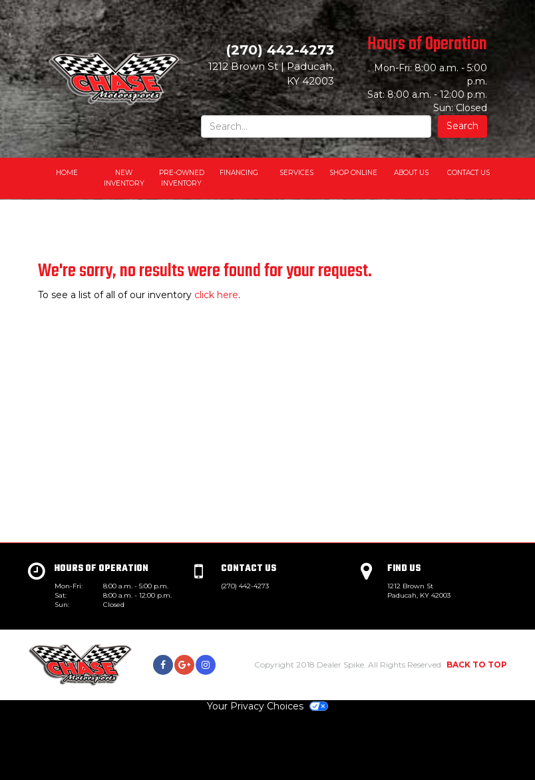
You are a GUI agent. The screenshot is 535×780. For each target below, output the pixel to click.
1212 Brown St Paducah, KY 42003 (418, 591)
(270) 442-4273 (245, 586)
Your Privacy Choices (267, 706)
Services (296, 172)
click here (216, 295)
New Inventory (124, 178)
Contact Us (468, 172)
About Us (411, 172)
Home (67, 172)
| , (271, 73)
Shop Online (353, 172)
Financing (239, 172)
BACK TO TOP (476, 665)
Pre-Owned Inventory (181, 178)
